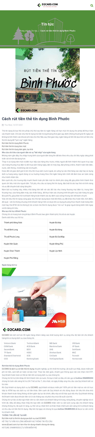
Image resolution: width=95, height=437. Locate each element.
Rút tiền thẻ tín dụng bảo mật (14, 146)
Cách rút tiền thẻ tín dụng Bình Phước (35, 118)
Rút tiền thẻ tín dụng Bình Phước (15, 143)
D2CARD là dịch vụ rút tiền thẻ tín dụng (18, 369)
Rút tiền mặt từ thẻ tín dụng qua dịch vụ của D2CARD (24, 418)
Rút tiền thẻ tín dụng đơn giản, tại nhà (17, 149)
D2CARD (5, 335)
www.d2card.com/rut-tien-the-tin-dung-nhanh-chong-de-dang (28, 424)
